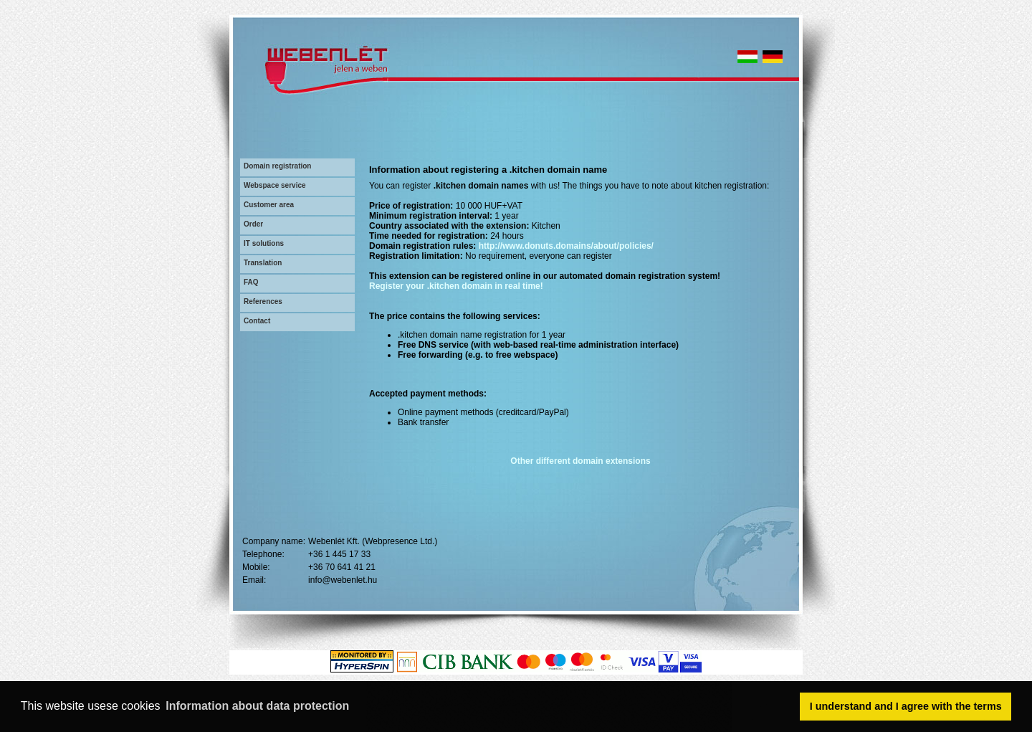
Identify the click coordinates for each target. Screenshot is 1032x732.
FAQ (251, 282)
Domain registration (277, 166)
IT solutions (264, 243)
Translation (263, 263)
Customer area (269, 205)
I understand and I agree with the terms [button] (906, 706)
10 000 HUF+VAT (489, 206)
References (263, 301)
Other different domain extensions (580, 461)
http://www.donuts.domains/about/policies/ (566, 246)
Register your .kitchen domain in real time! (456, 286)
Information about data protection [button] (257, 706)
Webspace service (275, 185)
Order (253, 224)
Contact (257, 321)
